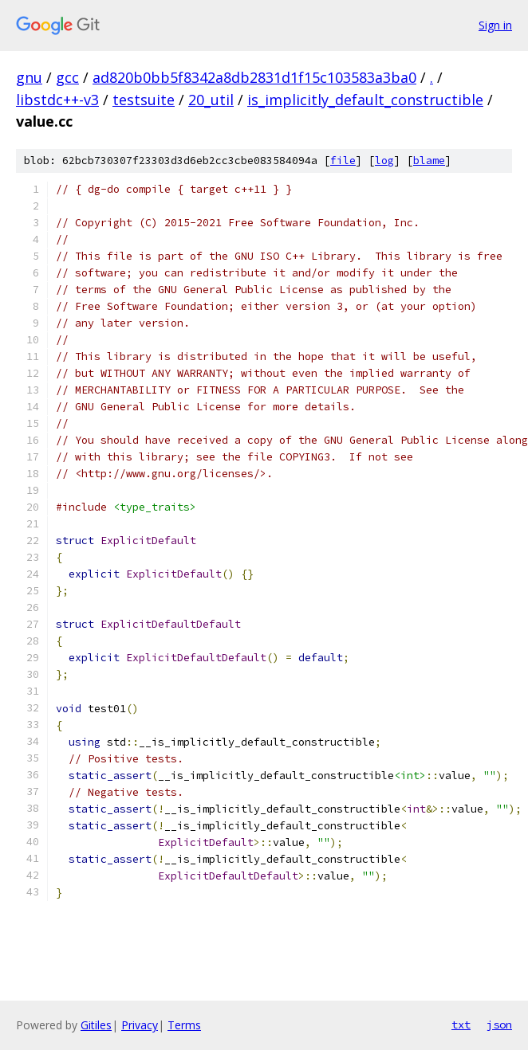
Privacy (139, 1024)
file (343, 160)
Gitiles (96, 1024)
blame (429, 160)
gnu (29, 77)
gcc (67, 77)
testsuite (143, 99)
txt (461, 1024)
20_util (211, 99)
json (499, 1024)
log (384, 160)
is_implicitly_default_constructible (365, 99)
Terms (184, 1024)
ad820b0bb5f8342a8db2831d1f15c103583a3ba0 (254, 77)
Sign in (495, 25)
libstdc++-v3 (57, 99)
